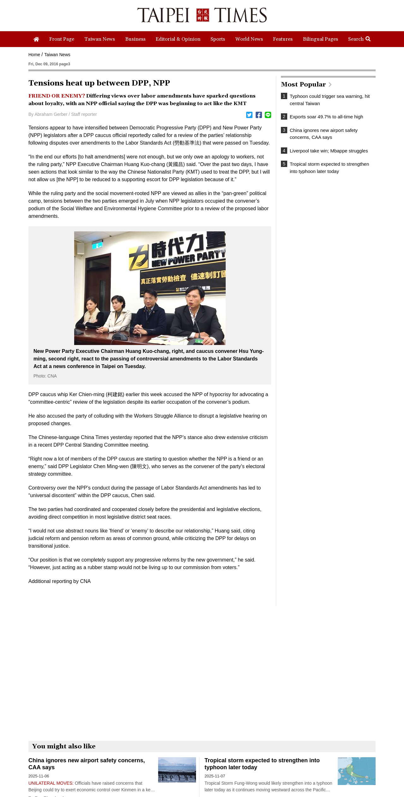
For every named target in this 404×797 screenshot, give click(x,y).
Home (34, 54)
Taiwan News (57, 54)
